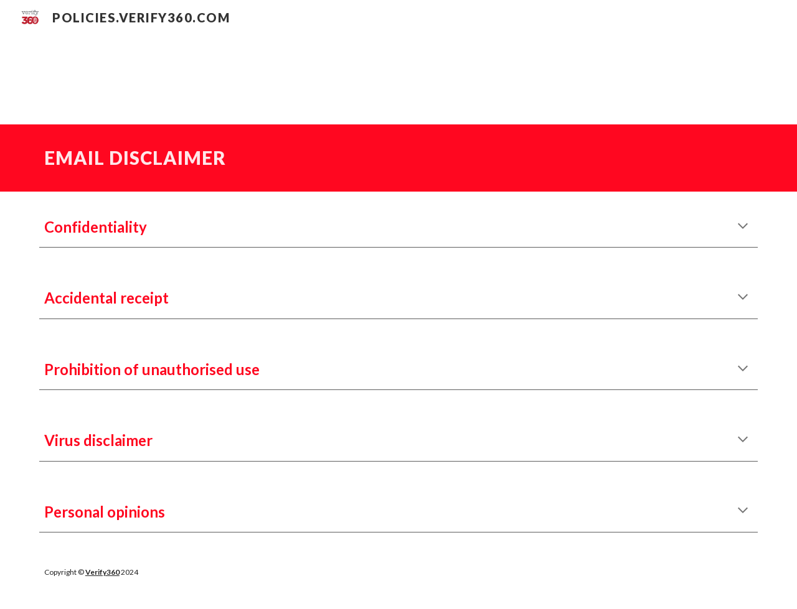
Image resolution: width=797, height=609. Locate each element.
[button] (743, 227)
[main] (398, 158)
